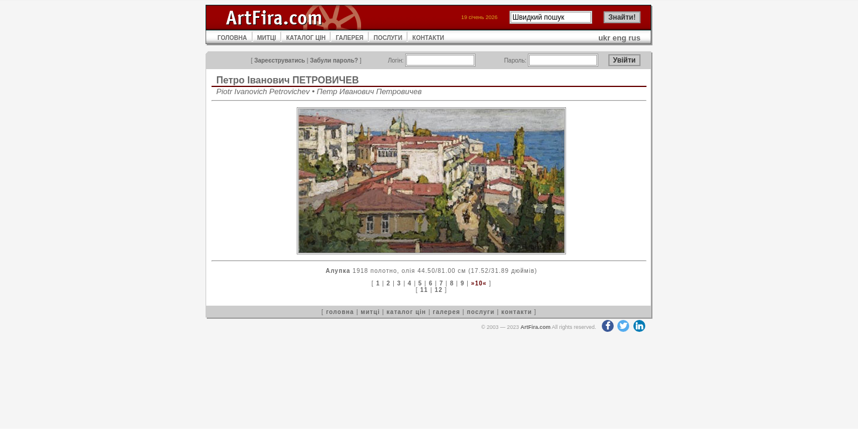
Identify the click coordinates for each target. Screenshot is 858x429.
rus (635, 37)
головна (340, 312)
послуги (481, 312)
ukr (604, 37)
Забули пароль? (334, 60)
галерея (446, 312)
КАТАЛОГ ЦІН (305, 38)
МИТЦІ (266, 38)
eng (619, 37)
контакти (516, 312)
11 (424, 290)
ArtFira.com (535, 327)
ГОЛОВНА (232, 38)
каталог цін (406, 312)
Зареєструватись (279, 60)
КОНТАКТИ (428, 38)
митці (370, 312)
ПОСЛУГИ (388, 38)
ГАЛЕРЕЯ (349, 38)
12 (439, 290)
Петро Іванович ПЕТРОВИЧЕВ (287, 80)
